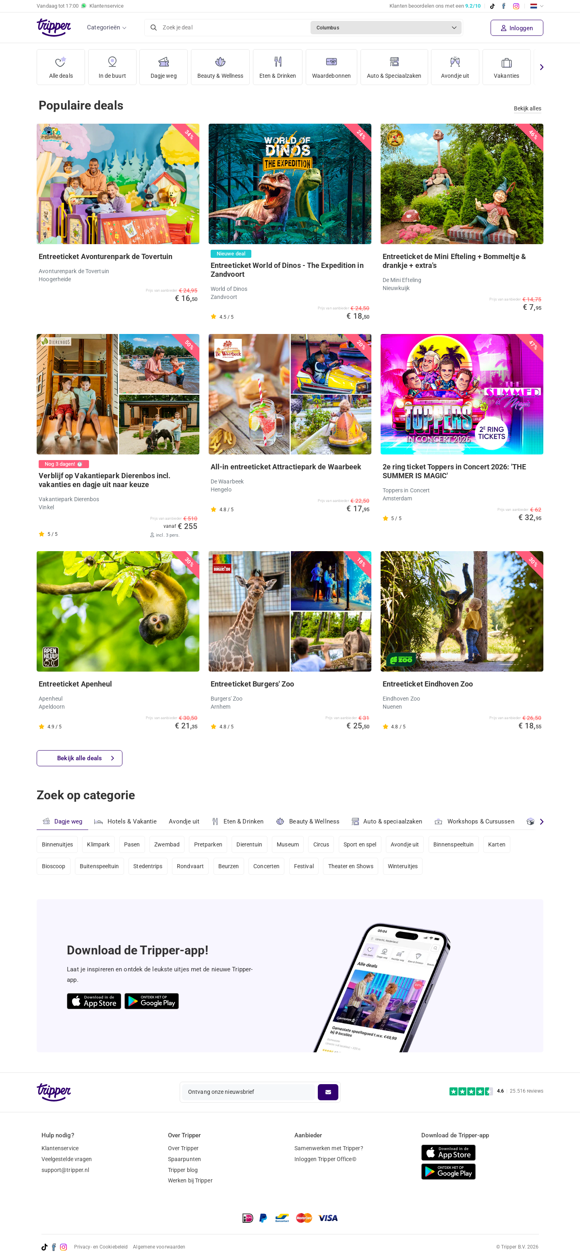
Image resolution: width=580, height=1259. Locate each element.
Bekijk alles (527, 108)
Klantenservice (60, 1148)
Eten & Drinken (277, 64)
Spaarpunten (184, 1159)
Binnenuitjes (57, 844)
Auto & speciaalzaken (387, 821)
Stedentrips (147, 866)
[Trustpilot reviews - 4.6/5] (496, 1091)
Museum (288, 844)
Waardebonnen (331, 64)
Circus (321, 844)
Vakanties (506, 64)
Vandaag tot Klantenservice (80, 6)
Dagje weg (164, 64)
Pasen (132, 844)
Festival (304, 866)
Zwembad (167, 844)
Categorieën (103, 27)
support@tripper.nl (65, 1170)
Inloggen (517, 28)
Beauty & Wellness (220, 64)
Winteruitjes (403, 866)
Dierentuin (249, 844)
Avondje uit (455, 64)
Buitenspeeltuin (99, 866)
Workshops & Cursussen (474, 820)
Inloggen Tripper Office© (325, 1159)
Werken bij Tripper (190, 1180)
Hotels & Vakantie (125, 821)
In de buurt (112, 64)
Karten (496, 844)
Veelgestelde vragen (66, 1159)
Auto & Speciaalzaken (394, 64)
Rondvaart (190, 866)
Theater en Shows (351, 866)
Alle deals (61, 64)
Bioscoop (54, 866)
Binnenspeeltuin (453, 844)
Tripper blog (183, 1170)
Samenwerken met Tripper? (328, 1148)
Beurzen (228, 866)
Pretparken (208, 844)
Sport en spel (360, 844)
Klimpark (98, 844)
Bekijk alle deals (85, 758)
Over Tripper (183, 1148)
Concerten (266, 866)
